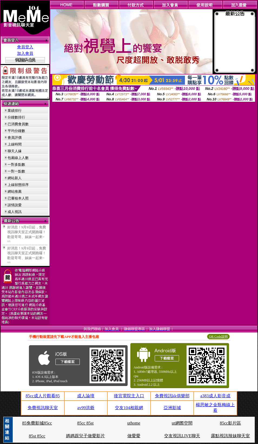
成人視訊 (15, 212)
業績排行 (15, 111)
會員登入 (25, 47)
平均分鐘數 (16, 131)
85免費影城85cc (37, 423)
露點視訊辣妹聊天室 (230, 435)
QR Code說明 (218, 336)
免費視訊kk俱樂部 (172, 396)
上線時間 (15, 144)
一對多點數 (16, 164)
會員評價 (15, 137)
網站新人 (15, 178)
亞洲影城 (172, 407)
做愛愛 (133, 435)
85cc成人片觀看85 (43, 396)
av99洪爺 (85, 407)
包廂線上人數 (18, 158)
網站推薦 (15, 191)
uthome (133, 423)
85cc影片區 (230, 423)
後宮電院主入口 (129, 396)
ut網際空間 (182, 423)
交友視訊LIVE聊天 (182, 435)
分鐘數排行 (16, 117)
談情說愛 (15, 205)
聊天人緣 (15, 151)
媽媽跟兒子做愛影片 (85, 435)
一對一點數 (16, 171)
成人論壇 (85, 396)
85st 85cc (37, 436)
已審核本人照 (18, 198)
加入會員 (25, 53)
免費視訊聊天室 (43, 407)
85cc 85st (85, 423)
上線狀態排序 (18, 185)
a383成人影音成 (215, 396)
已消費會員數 (18, 124)
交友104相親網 (129, 407)
